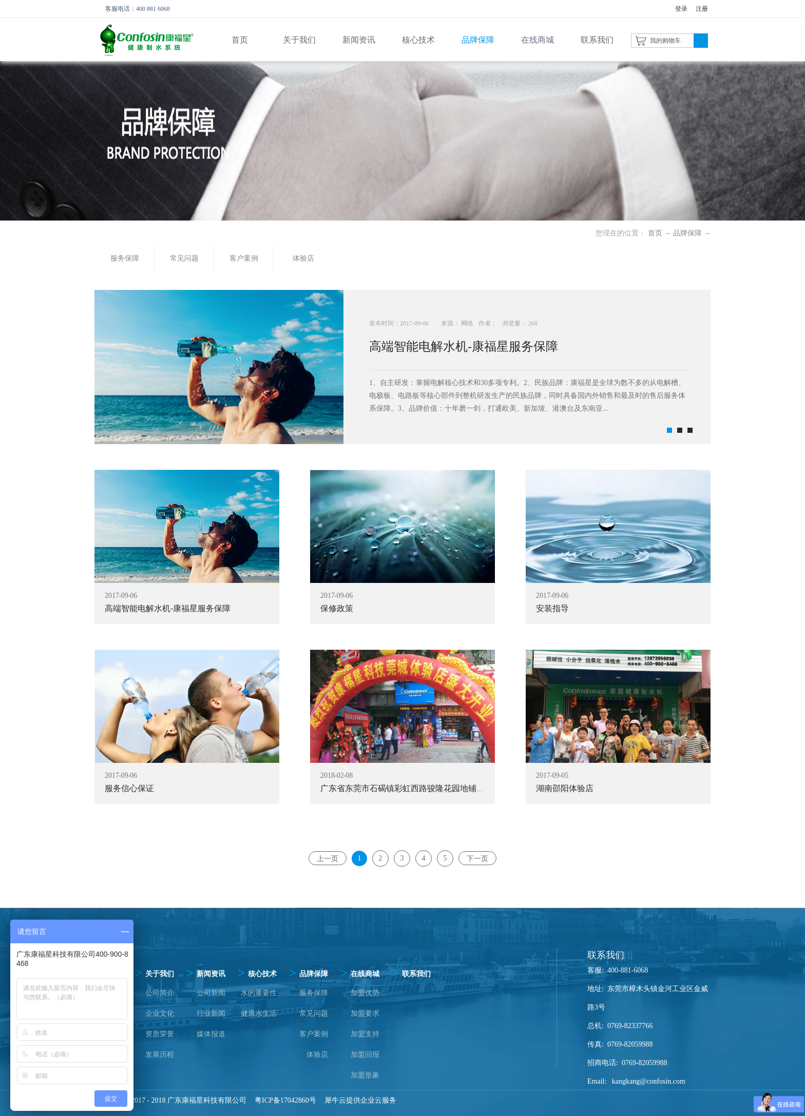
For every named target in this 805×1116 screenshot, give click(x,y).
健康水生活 (259, 1013)
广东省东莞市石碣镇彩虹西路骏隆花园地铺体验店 (410, 788)
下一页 (477, 858)
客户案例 (313, 1034)
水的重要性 (259, 993)
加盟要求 (365, 1013)
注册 (702, 8)
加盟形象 (365, 1075)
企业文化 (159, 1013)
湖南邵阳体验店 (564, 788)
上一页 (327, 858)
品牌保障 (687, 233)
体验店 (317, 1054)
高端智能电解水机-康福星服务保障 (463, 346)
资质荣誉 (159, 1034)
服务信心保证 (129, 788)
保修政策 (336, 608)
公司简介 (159, 993)
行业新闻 (211, 1013)
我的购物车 (665, 40)
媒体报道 (211, 1034)
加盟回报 (365, 1054)
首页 (240, 39)
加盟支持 (365, 1034)
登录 (681, 8)
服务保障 (313, 993)
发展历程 (159, 1054)
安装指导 (552, 608)
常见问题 (313, 1013)
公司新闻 (211, 993)
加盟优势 (365, 993)
